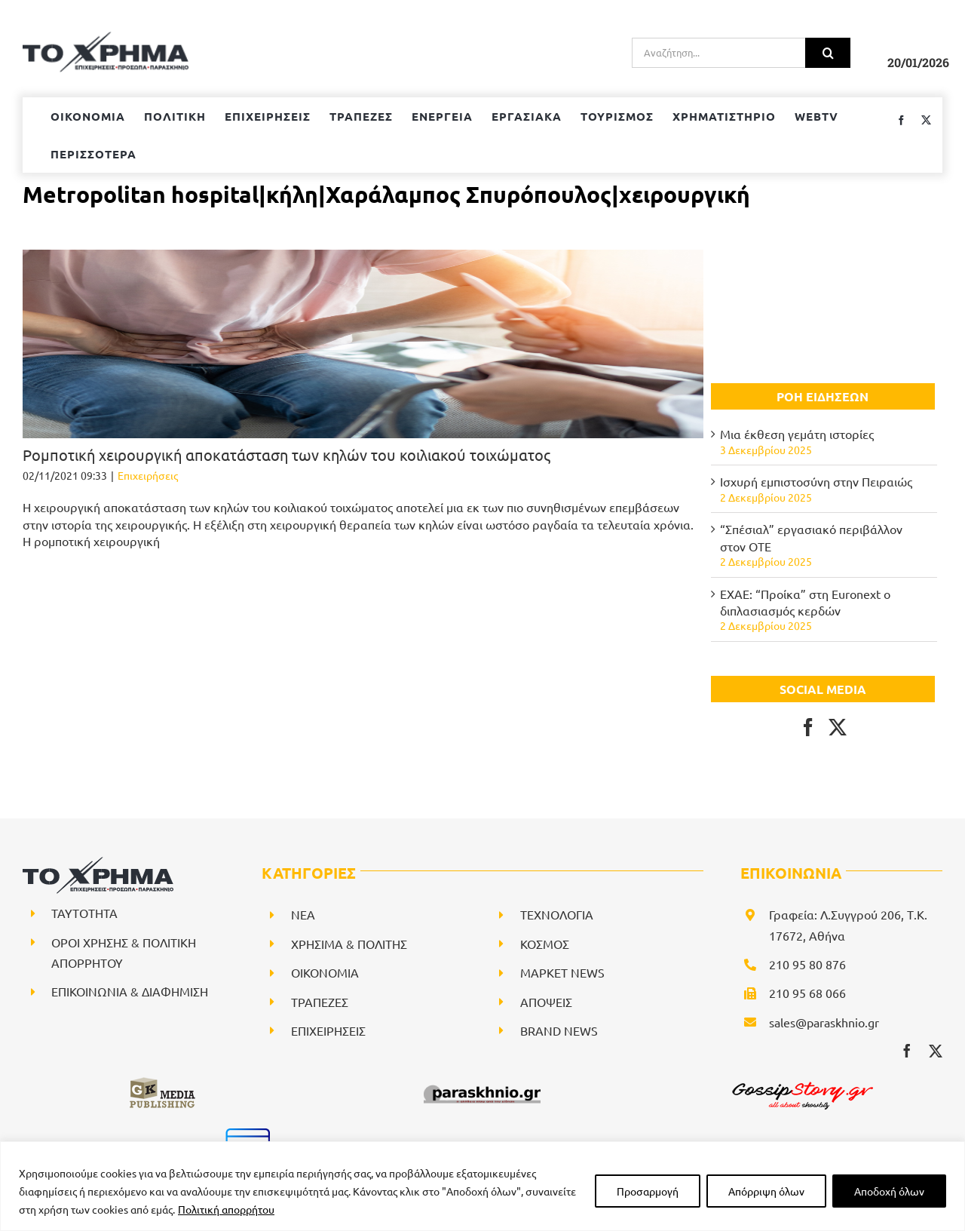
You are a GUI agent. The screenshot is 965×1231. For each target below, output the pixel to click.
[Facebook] (808, 727)
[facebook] (907, 1051)
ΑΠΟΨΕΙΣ (546, 1001)
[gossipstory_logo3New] (801, 1081)
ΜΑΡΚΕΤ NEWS (562, 972)
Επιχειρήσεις (148, 475)
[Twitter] (838, 727)
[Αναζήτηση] (827, 53)
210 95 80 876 (807, 964)
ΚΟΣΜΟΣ (544, 943)
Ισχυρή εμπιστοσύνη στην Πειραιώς (816, 481)
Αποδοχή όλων (889, 1191)
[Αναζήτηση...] (718, 53)
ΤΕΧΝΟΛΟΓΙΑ (556, 914)
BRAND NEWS (559, 1030)
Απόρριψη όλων (766, 1191)
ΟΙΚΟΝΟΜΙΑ (325, 972)
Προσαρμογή (648, 1191)
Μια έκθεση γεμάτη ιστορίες (797, 433)
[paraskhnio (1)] (482, 1081)
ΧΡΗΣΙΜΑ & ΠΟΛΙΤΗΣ (349, 943)
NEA (303, 914)
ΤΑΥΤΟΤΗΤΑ (84, 912)
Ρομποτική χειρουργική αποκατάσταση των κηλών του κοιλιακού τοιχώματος (286, 454)
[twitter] (935, 1051)
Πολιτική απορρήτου (226, 1209)
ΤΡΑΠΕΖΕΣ (319, 1001)
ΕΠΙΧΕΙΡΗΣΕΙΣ (328, 1030)
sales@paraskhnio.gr (824, 1022)
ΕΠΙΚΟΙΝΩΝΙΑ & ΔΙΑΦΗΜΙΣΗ (129, 991)
